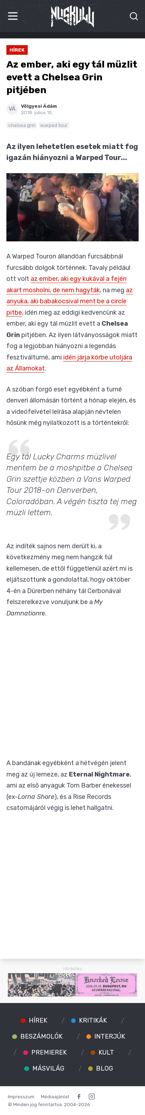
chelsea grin (22, 125)
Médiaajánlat (55, 1096)
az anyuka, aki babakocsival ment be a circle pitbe (69, 301)
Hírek (17, 50)
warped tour (54, 125)
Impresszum (21, 1096)
